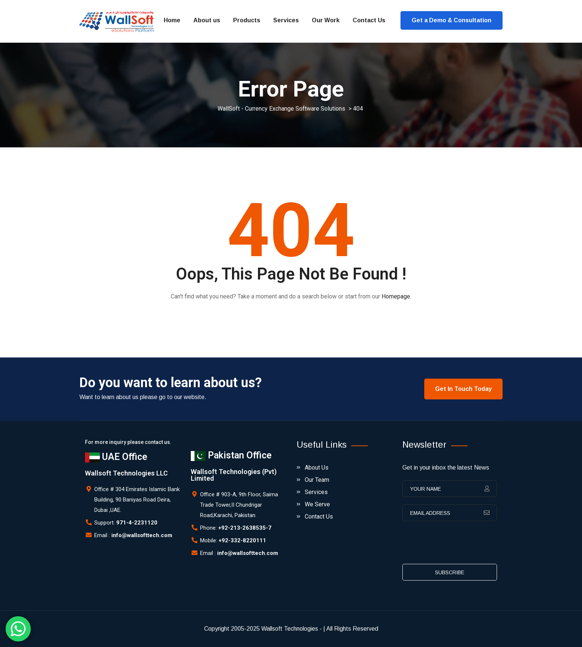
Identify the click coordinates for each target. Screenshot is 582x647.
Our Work (326, 20)
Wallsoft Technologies (289, 628)
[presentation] (458, 544)
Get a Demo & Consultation (451, 20)
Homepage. (396, 296)
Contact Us (369, 20)
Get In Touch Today (463, 389)
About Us (316, 467)
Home (172, 20)
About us (206, 20)
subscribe (449, 572)
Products (246, 20)
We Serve (317, 504)
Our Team (317, 479)
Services (286, 20)
